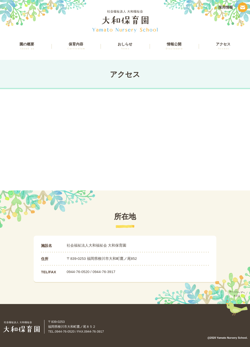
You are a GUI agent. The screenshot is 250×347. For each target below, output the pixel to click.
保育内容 (76, 45)
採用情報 (225, 7)
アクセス (223, 45)
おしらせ (125, 45)
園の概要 (27, 46)
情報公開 (174, 46)
